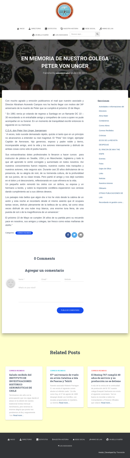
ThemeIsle (120, 452)
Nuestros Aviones (106, 183)
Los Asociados (60, 35)
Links (101, 173)
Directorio (34, 28)
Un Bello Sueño (40, 35)
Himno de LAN (106, 28)
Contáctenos (104, 121)
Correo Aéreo (104, 126)
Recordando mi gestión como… (111, 202)
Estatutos (51, 28)
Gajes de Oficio (105, 169)
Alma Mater (103, 116)
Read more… (18, 415)
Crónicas (102, 135)
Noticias (102, 178)
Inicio (21, 28)
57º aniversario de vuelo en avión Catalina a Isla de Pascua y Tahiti (64, 378)
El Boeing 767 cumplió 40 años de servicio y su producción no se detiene (106, 378)
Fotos (101, 164)
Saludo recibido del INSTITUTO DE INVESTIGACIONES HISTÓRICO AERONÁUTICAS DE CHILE (20, 382)
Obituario (102, 188)
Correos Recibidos (24, 233)
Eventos (102, 159)
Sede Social (88, 28)
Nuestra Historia (69, 28)
